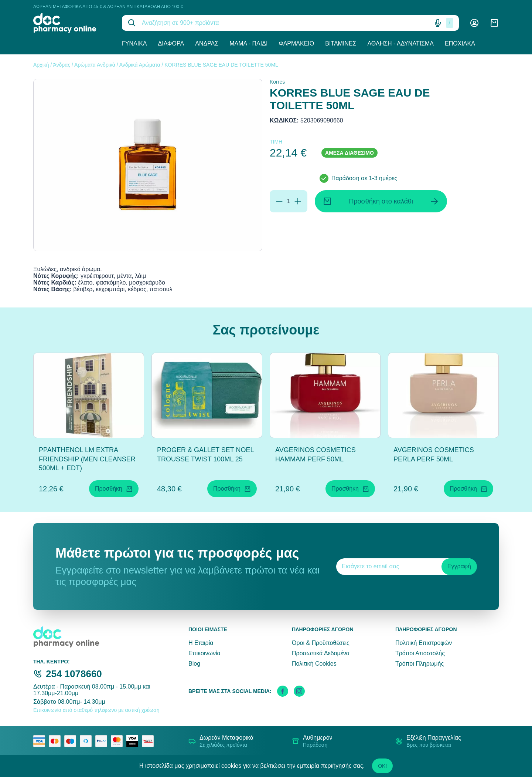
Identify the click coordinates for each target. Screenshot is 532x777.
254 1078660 (74, 673)
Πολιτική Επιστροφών (423, 643)
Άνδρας (206, 43)
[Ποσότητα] (288, 201)
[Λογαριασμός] (474, 22)
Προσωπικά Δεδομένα (320, 653)
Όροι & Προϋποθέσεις (320, 643)
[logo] (72, 23)
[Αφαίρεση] (279, 201)
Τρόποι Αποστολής (420, 653)
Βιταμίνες (340, 43)
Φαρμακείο (296, 43)
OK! (382, 766)
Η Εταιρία (200, 643)
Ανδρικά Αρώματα (139, 65)
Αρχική (41, 65)
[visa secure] (134, 741)
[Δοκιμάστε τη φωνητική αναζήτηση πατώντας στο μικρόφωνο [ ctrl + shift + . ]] (437, 22)
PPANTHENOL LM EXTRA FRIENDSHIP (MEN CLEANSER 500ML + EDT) (87, 459)
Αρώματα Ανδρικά (94, 65)
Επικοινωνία (204, 653)
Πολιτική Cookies (314, 663)
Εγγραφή (459, 566)
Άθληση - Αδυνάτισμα (400, 43)
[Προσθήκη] (297, 201)
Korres (277, 82)
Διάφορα (171, 43)
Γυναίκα (134, 43)
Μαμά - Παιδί (248, 43)
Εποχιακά (460, 43)
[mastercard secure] (118, 741)
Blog (194, 663)
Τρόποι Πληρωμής (419, 663)
